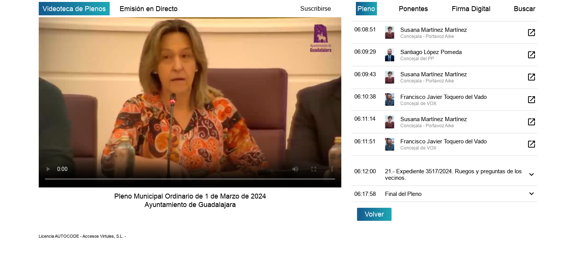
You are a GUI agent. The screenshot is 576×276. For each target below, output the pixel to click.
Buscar (524, 9)
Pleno (366, 9)
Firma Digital (471, 9)
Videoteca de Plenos (74, 9)
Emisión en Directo (149, 9)
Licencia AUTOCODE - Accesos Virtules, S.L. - (82, 236)
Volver (374, 214)
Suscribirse (315, 8)
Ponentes (413, 9)
